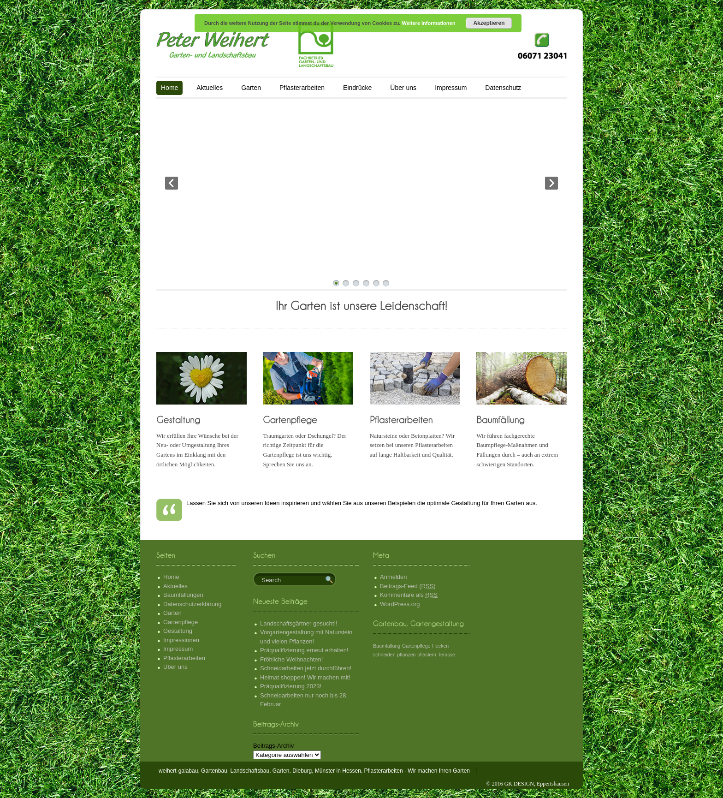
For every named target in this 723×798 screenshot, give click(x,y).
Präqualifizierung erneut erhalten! (304, 650)
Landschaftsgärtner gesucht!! (299, 623)
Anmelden (393, 576)
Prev (171, 183)
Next (551, 183)
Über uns (403, 87)
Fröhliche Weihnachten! (291, 659)
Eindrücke (357, 87)
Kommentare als (409, 594)
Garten (251, 87)
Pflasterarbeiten (302, 87)
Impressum (451, 87)
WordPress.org (400, 604)
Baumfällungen (183, 594)
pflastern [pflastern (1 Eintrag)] (426, 654)
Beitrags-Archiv (273, 745)
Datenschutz (503, 87)
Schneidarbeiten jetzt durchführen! (305, 668)
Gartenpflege (180, 622)
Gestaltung (177, 630)
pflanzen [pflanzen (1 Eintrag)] (406, 654)
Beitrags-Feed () (408, 586)
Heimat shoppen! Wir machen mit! (305, 677)
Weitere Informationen (428, 23)
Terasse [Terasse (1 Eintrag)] (446, 654)
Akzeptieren (488, 23)
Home (169, 87)
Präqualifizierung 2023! (290, 686)
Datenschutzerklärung (192, 604)
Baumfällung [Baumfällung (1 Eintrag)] (386, 646)
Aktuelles (209, 87)
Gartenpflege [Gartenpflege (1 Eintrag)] (416, 646)
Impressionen (181, 640)
